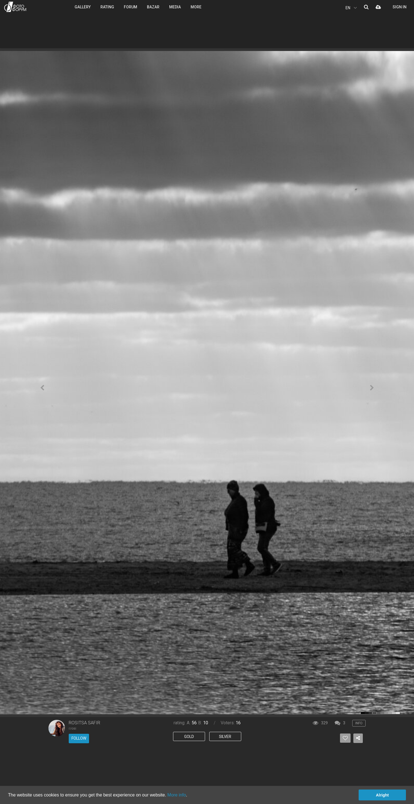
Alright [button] (382, 795)
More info (176, 795)
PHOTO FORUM (15, 7)
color (363, 713)
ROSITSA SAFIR (84, 722)
